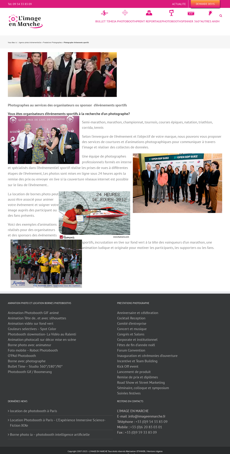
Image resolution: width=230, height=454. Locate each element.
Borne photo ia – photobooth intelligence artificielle (50, 434)
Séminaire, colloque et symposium (143, 388)
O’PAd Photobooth (22, 355)
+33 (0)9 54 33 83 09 (152, 421)
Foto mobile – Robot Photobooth (33, 350)
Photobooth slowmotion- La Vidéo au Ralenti (42, 334)
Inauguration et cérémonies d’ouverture (147, 355)
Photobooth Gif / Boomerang (30, 371)
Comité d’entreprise (131, 323)
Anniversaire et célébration (137, 312)
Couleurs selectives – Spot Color (32, 329)
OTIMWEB (140, 451)
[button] (220, 15)
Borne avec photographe (27, 361)
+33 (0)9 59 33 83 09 (141, 432)
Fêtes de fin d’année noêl (136, 345)
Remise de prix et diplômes (137, 377)
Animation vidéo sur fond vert (30, 323)
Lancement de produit (134, 371)
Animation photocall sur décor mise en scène (42, 339)
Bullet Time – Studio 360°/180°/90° (35, 366)
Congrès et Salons (130, 334)
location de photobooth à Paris (33, 411)
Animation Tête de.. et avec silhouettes (37, 318)
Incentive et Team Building (137, 361)
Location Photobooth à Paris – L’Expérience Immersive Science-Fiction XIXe (58, 423)
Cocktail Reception (131, 318)
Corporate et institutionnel (137, 339)
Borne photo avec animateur (29, 345)
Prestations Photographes (52, 42)
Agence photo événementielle (30, 42)
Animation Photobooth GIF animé (34, 312)
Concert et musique (132, 329)
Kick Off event (127, 366)
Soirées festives (129, 393)
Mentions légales (154, 451)
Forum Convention (131, 350)
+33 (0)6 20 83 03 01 (146, 427)
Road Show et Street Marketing (141, 382)
